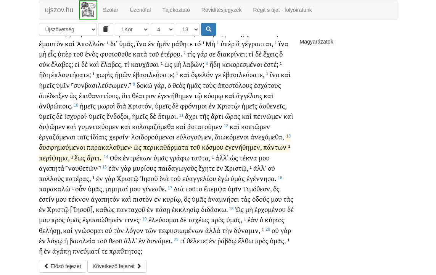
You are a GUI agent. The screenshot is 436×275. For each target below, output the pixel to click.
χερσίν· (119, 136)
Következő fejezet (116, 266)
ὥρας (232, 116)
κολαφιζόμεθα (153, 126)
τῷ (198, 95)
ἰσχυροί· (75, 116)
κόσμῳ (213, 95)
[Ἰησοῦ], (82, 209)
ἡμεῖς (47, 85)
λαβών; (193, 64)
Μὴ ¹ (212, 43)
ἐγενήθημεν (175, 95)
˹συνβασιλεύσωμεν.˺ (101, 85)
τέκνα (248, 157)
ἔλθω (245, 240)
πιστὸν (143, 198)
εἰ (77, 64)
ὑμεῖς (163, 105)
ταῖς (83, 136)
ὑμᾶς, (127, 43)
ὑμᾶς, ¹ (236, 219)
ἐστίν (47, 198)
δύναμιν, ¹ (249, 230)
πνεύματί (86, 250)
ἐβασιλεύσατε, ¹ (245, 74)
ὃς (187, 198)
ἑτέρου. (171, 53)
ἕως (79, 157)
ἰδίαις (99, 136)
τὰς (246, 198)
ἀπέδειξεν (53, 95)
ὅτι (126, 95)
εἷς (52, 53)
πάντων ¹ (276, 147)
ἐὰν (113, 168)
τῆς (204, 116)
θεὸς (178, 85)
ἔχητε (206, 168)
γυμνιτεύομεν (98, 126)
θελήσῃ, (50, 230)
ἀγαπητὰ (51, 168)
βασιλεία (82, 240)
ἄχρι (191, 116)
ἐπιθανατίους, (99, 95)
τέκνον (78, 198)
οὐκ (44, 64)
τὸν (119, 230)
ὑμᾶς (160, 157)
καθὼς (105, 209)
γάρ (202, 53)
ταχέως (198, 219)
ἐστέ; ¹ (273, 64)
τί (251, 53)
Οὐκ (116, 157)
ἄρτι (217, 116)
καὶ (70, 43)
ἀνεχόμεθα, (267, 136)
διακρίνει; (232, 53)
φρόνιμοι (193, 105)
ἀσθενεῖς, (272, 105)
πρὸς (58, 219)
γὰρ (126, 168)
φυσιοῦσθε (115, 53)
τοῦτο (193, 188)
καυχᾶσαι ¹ (147, 64)
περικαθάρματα (165, 147)
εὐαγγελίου (199, 178)
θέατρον (144, 95)
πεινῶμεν (267, 116)
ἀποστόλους (235, 85)
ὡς (168, 64)
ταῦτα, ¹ (202, 157)
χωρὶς (104, 74)
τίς (191, 53)
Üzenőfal (140, 10)
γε (218, 74)
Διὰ (179, 188)
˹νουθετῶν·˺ (83, 168)
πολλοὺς (51, 178)
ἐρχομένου (270, 209)
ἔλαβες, (111, 64)
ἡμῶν (123, 74)
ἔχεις (270, 53)
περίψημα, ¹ (56, 157)
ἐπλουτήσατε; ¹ (73, 74)
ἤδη (214, 64)
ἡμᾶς (194, 85)
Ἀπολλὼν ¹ (92, 43)
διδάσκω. (214, 209)
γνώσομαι (88, 230)
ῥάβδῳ (227, 240)
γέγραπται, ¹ (259, 43)
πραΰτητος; (125, 250)
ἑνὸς (91, 53)
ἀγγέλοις (249, 95)
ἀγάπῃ (61, 250)
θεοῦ (115, 240)
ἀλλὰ (212, 230)
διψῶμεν (52, 126)
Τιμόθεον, (257, 188)
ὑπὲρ (227, 43)
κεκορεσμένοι (242, 64)
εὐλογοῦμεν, (194, 136)
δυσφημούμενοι (62, 147)
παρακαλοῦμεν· (109, 147)
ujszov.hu (59, 10)
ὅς (276, 188)
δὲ (258, 53)
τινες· (132, 219)
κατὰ (140, 53)
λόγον (134, 230)
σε (212, 53)
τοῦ (78, 53)
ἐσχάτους (267, 85)
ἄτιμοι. (168, 116)
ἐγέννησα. (261, 178)
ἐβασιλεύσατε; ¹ (155, 74)
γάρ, (160, 85)
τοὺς (209, 85)
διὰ (121, 105)
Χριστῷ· (228, 105)
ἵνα (141, 43)
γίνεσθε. (154, 188)
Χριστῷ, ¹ (238, 168)
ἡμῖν (163, 43)
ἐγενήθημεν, (243, 147)
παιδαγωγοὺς (177, 168)
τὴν (227, 230)
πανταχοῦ (130, 209)
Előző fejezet (62, 266)
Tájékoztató (176, 10)
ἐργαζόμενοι (57, 136)
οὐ (271, 168)
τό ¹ (199, 43)
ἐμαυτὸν (51, 43)
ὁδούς (260, 198)
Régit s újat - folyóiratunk (282, 10)
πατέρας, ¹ (80, 178)
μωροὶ (106, 105)
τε (104, 250)
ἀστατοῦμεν (204, 126)
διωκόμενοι (232, 136)
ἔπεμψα (215, 188)
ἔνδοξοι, (118, 116)
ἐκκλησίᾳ (185, 209)
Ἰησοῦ (149, 178)
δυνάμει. (159, 240)
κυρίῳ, (172, 198)
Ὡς (239, 209)
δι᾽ (113, 43)
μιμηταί (116, 188)
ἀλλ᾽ (222, 157)
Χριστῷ (127, 178)
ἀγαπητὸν (105, 198)
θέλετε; (197, 240)
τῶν (151, 230)
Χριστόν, (140, 105)
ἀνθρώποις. (55, 105)
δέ (290, 209)
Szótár (110, 10)
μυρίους (144, 168)
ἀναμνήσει (223, 198)
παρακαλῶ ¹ (56, 188)
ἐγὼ (223, 178)
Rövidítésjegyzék (221, 10)
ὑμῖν (63, 85)
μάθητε (182, 43)
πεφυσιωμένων (181, 230)
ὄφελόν (202, 74)
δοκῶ (144, 85)
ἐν (151, 43)
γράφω (179, 157)
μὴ (43, 53)
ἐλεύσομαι (163, 219)
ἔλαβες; (62, 64)
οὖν (80, 188)
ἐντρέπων (137, 157)
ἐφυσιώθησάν (102, 219)
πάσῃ (162, 209)
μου (264, 157)
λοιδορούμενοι (153, 136)
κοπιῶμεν (255, 126)
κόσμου (213, 147)
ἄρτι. (94, 157)
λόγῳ (55, 240)
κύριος (275, 219)
